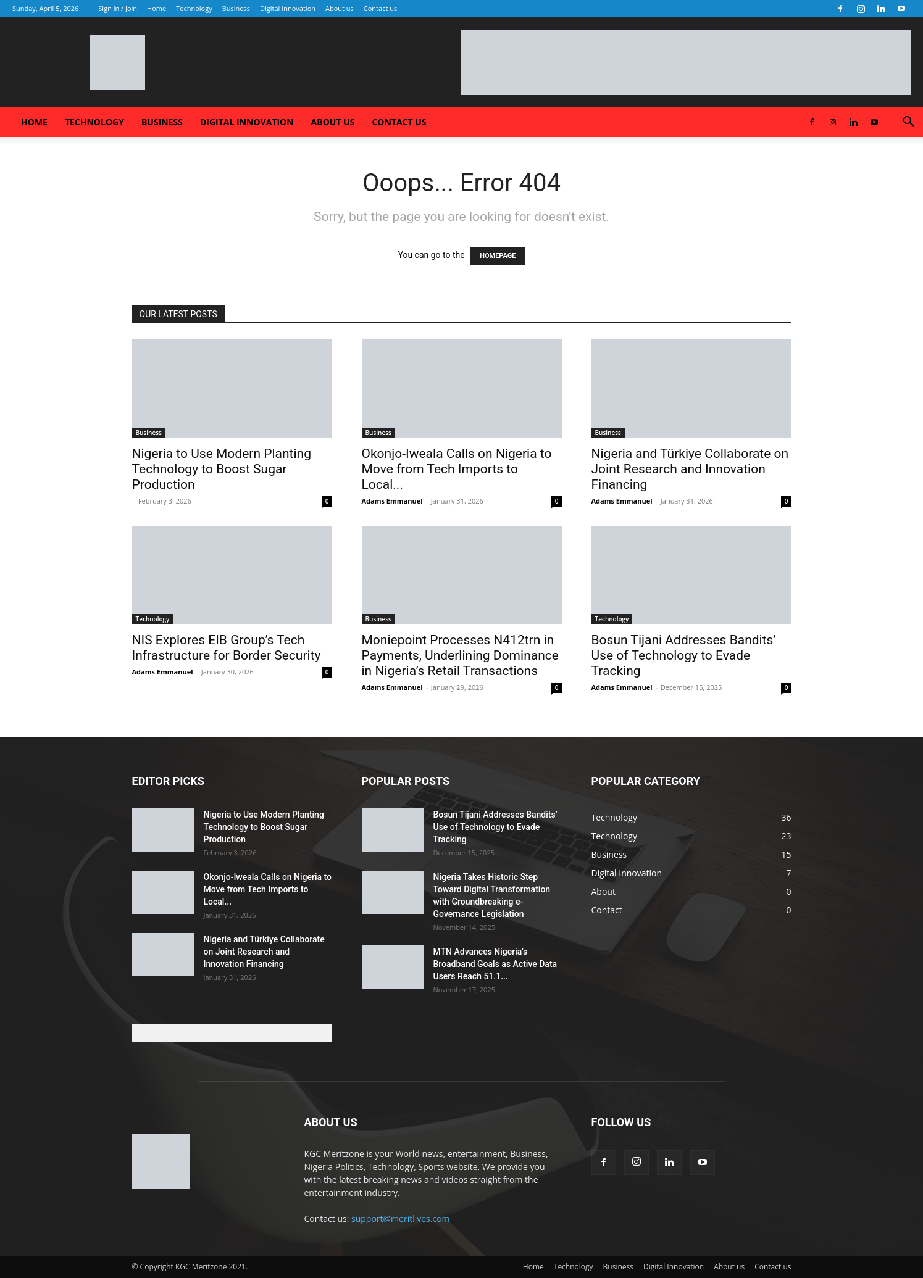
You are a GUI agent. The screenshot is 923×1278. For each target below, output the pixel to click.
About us (339, 8)
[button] (908, 123)
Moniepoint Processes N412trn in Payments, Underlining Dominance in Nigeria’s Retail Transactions (460, 655)
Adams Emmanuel (392, 500)
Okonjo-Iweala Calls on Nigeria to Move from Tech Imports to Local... (457, 469)
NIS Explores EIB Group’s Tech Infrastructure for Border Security (226, 648)
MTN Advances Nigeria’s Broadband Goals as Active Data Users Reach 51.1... (495, 964)
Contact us (380, 8)
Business (236, 8)
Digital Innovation (287, 8)
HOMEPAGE (498, 256)
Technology (194, 8)
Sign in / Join (117, 8)
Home (156, 8)
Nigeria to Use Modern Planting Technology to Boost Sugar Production (221, 469)
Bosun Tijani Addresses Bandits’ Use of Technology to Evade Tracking (683, 655)
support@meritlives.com (400, 1218)
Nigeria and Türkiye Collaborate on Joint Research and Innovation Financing (690, 469)
